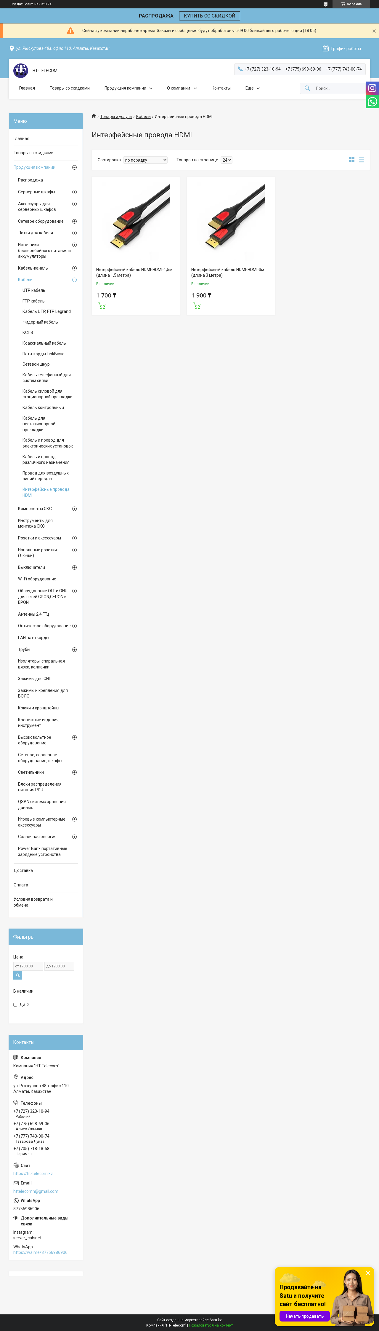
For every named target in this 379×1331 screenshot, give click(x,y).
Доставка (23, 870)
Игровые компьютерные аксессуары (41, 822)
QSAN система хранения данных (42, 804)
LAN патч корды (33, 637)
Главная (27, 88)
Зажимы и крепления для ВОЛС (43, 693)
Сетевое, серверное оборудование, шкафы (40, 757)
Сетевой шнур (36, 364)
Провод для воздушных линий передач (46, 476)
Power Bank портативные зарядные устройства (42, 851)
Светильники (31, 772)
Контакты (221, 88)
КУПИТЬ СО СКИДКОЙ (209, 16)
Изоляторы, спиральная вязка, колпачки (41, 664)
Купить (101, 305)
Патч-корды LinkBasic (43, 353)
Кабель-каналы (33, 268)
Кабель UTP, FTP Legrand (47, 311)
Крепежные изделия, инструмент (39, 722)
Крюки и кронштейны (38, 708)
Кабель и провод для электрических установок (48, 443)
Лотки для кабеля (35, 232)
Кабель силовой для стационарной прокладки (48, 394)
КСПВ (28, 332)
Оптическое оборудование (44, 625)
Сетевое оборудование (41, 221)
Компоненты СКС (35, 508)
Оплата (21, 885)
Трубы (24, 649)
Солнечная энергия (37, 836)
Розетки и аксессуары (39, 538)
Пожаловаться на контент (211, 1325)
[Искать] (307, 88)
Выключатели (31, 567)
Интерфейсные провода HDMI (46, 492)
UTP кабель (34, 290)
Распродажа (30, 180)
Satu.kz (216, 1320)
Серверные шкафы (36, 192)
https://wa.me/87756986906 (40, 1252)
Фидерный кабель (40, 322)
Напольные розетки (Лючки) (37, 552)
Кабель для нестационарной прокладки (39, 424)
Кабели (143, 116)
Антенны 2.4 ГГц (33, 614)
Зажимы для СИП (35, 678)
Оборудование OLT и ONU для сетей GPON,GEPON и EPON (43, 596)
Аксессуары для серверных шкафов (37, 206)
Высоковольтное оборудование (34, 740)
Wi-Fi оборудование (37, 579)
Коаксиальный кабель (44, 343)
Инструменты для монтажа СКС (35, 523)
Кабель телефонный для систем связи (47, 377)
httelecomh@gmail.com (35, 1191)
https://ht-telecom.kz (33, 1173)
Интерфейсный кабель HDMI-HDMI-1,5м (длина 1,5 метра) (134, 272)
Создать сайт (21, 4)
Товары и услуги (116, 116)
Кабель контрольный (43, 407)
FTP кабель (34, 301)
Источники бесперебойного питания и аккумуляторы (44, 250)
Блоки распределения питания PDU (40, 787)
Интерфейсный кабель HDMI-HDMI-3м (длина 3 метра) (227, 272)
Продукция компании (125, 88)
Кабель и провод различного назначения (46, 459)
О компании (179, 88)
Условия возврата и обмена (33, 902)
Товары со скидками (70, 88)
